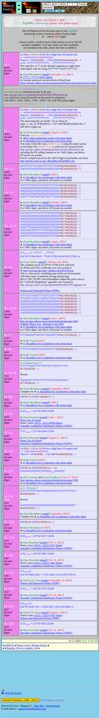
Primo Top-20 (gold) (30, 420)
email (45, 74)
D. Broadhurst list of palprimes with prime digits (47, 141)
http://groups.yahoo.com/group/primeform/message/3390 (49, 480)
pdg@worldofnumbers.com (32, 715)
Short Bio (39, 712)
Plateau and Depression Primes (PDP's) (40, 290)
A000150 (9, 645)
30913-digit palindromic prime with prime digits (47, 138)
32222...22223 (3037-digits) (48, 615)
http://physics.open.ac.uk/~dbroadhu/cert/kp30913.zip (47, 161)
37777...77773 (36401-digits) (38, 77)
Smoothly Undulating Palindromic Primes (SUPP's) (46, 426)
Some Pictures (53, 712)
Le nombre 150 (30, 648)
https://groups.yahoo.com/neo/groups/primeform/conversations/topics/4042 (58, 83)
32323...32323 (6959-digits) (48, 423)
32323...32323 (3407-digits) (48, 563)
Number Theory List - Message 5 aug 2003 (42, 324)
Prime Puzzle (40, 645)
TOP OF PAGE (12, 699)
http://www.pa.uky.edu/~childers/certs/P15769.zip (48, 270)
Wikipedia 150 (12, 648)
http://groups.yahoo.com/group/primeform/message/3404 (49, 321)
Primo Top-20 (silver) (31, 440)
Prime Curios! (24, 645)
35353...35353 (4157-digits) (48, 545)
